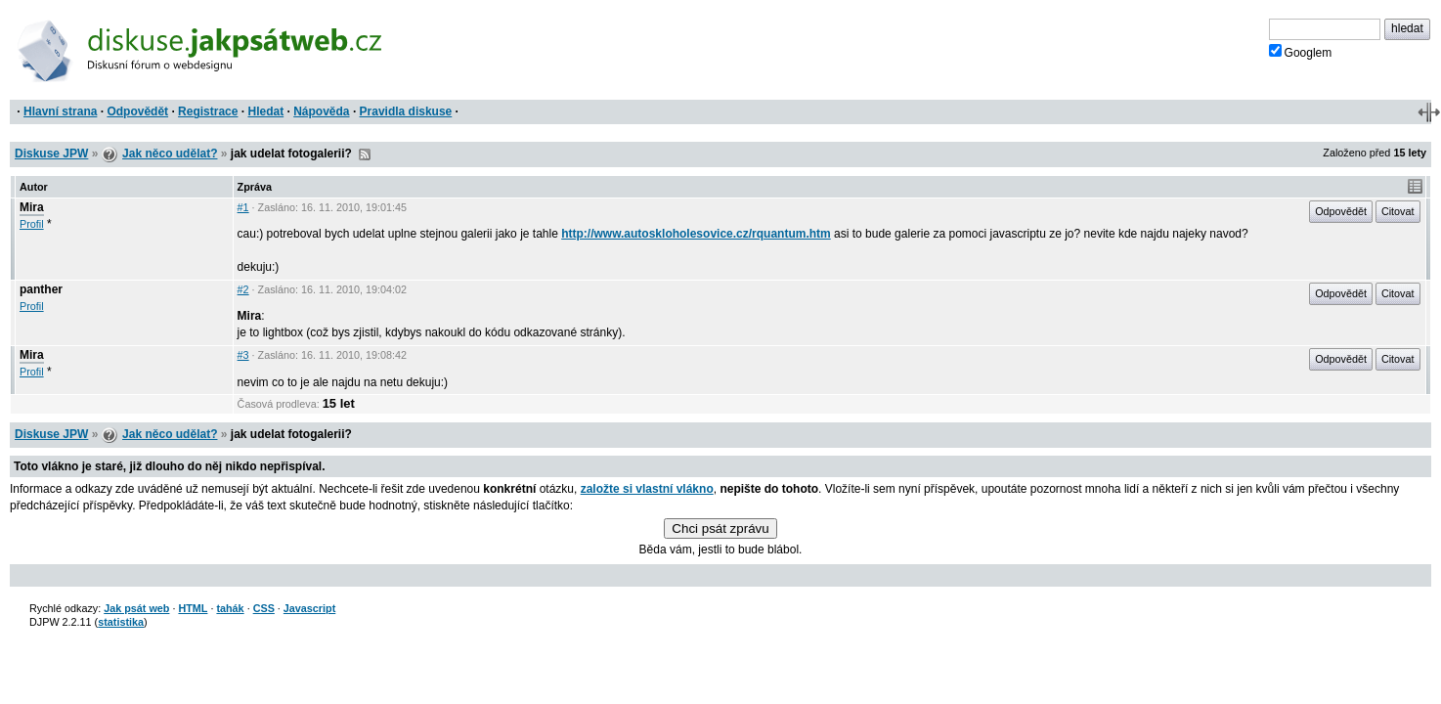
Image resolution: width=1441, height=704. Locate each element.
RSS (365, 154)
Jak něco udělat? (169, 153)
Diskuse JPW (51, 153)
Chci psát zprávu (720, 528)
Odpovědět (137, 111)
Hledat (265, 111)
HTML (192, 608)
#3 (243, 355)
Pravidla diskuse (406, 111)
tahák (229, 608)
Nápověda (321, 111)
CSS (264, 608)
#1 (243, 207)
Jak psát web (136, 608)
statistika (121, 622)
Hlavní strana (60, 111)
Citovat (1398, 211)
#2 (243, 289)
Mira (32, 207)
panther (41, 289)
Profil (32, 224)
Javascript (309, 608)
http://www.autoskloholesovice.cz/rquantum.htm (696, 234)
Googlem (1300, 52)
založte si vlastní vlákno (647, 489)
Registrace (208, 111)
